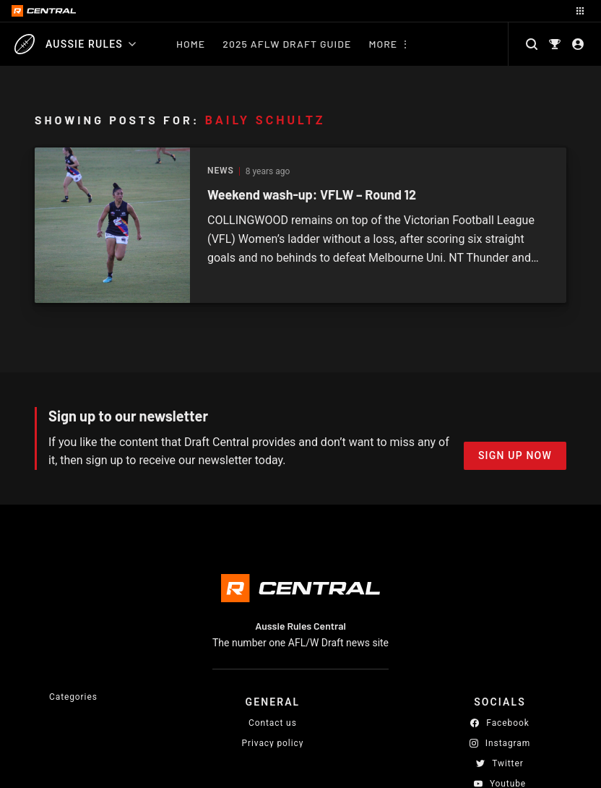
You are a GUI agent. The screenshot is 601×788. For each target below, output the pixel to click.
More (382, 44)
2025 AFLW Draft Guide (286, 44)
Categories (73, 697)
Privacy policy (273, 743)
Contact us (272, 723)
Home (190, 44)
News (220, 171)
